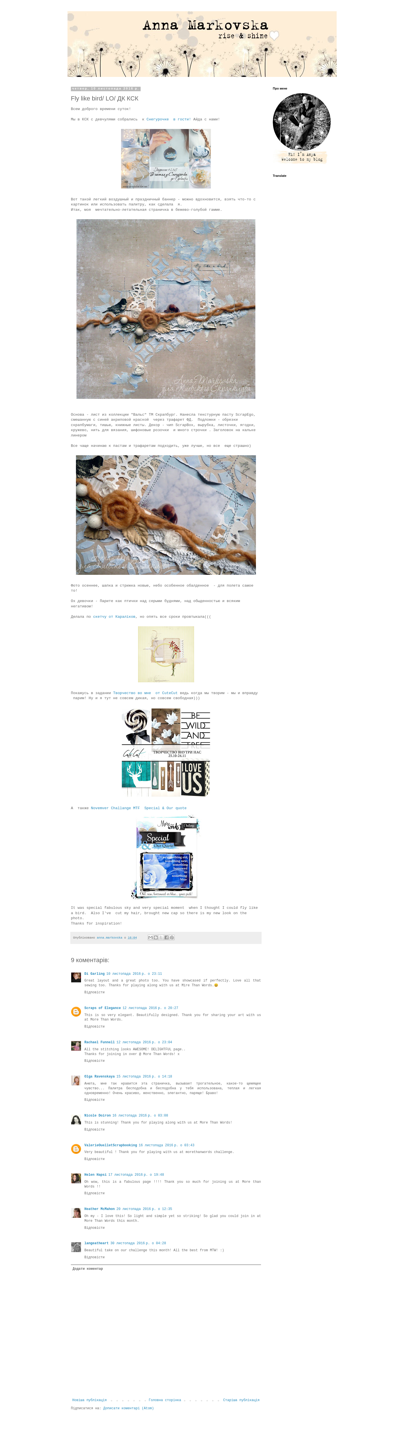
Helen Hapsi (95, 1175)
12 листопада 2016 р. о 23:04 (144, 1042)
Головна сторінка (165, 1400)
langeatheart (96, 1243)
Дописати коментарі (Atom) (128, 1408)
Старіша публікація (241, 1400)
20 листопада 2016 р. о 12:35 (144, 1209)
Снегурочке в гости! (169, 119)
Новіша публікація (89, 1400)
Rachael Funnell (99, 1042)
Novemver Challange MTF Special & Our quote (138, 808)
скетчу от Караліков (113, 617)
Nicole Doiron (97, 1116)
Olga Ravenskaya (99, 1077)
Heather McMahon (99, 1209)
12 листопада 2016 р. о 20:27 (150, 1008)
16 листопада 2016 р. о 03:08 (140, 1116)
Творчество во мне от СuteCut (144, 693)
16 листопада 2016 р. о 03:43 (166, 1145)
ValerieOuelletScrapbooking (110, 1145)
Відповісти (94, 992)
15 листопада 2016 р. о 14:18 (144, 1077)
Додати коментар (88, 1269)
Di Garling (94, 974)
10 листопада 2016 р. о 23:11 (134, 974)
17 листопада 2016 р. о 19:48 (136, 1175)
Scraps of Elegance (102, 1008)
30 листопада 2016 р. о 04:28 (138, 1243)
